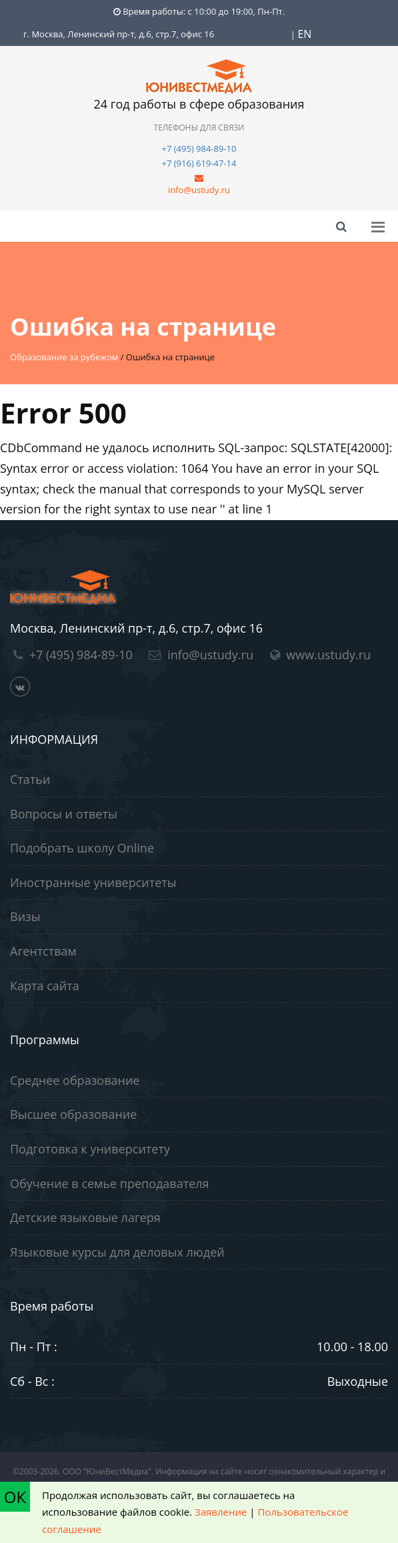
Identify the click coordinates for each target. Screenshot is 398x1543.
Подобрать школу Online (82, 848)
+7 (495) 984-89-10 (199, 148)
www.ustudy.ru (328, 655)
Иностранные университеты (93, 882)
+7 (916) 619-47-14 (199, 163)
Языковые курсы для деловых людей (117, 1252)
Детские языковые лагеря (85, 1217)
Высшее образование (73, 1114)
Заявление (221, 1511)
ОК (15, 1497)
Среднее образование (74, 1080)
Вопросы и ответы (63, 814)
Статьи (30, 779)
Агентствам (43, 951)
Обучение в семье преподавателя (109, 1183)
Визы (25, 916)
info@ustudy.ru (199, 190)
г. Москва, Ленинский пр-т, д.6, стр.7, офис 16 (118, 34)
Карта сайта (44, 986)
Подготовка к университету (90, 1149)
